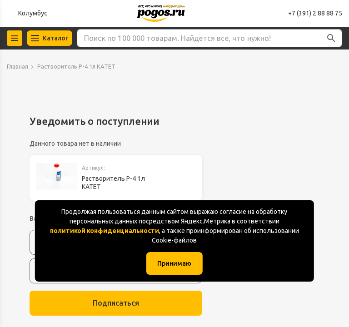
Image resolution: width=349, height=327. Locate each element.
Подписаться (116, 303)
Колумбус (32, 13)
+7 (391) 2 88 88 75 (315, 13)
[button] (331, 38)
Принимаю (174, 263)
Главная (17, 66)
